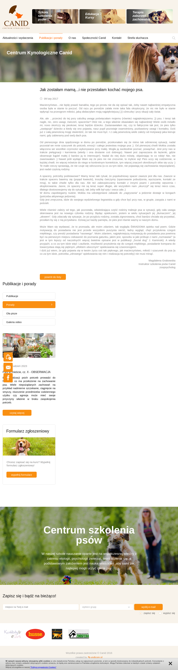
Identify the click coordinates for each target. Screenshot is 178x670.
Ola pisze (11, 313)
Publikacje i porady (50, 37)
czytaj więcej (17, 412)
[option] (89, 62)
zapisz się (149, 613)
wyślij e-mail (148, 606)
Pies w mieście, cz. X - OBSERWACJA (27, 372)
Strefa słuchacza (137, 37)
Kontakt (116, 37)
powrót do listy (52, 276)
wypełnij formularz (21, 474)
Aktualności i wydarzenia (18, 37)
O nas (72, 37)
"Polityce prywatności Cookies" (43, 667)
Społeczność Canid (94, 37)
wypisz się (169, 613)
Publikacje (12, 296)
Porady (10, 304)
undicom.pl (96, 657)
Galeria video (14, 322)
